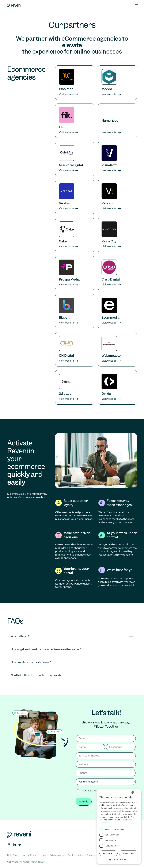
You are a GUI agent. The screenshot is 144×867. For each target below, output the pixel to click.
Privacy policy (57, 855)
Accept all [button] (108, 853)
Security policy (94, 855)
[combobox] (132, 792)
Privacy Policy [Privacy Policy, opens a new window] (105, 822)
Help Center (13, 855)
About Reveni (30, 855)
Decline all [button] (128, 853)
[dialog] (118, 826)
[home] (14, 5)
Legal (43, 855)
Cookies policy (75, 855)
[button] (134, 5)
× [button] (137, 793)
